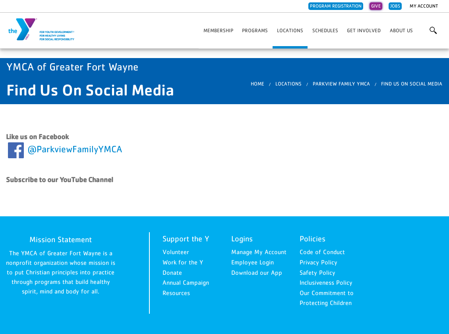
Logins (242, 238)
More (433, 31)
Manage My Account (258, 251)
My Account (424, 6)
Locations (290, 30)
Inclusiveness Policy (326, 282)
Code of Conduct (322, 251)
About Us (401, 30)
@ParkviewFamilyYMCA (74, 149)
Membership (218, 30)
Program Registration (336, 6)
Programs (255, 30)
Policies (312, 238)
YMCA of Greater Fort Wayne (46, 30)
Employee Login (252, 262)
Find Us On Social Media (411, 84)
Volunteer (176, 251)
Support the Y (186, 238)
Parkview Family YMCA (341, 84)
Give (376, 6)
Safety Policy (317, 272)
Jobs (395, 6)
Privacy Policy (318, 262)
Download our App (256, 272)
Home (257, 84)
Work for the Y (183, 262)
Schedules (325, 30)
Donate (172, 272)
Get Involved (364, 30)
